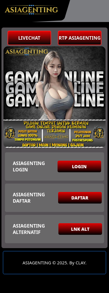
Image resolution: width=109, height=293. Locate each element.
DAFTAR (79, 198)
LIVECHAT (29, 38)
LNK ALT (80, 229)
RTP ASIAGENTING (80, 38)
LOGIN (79, 166)
